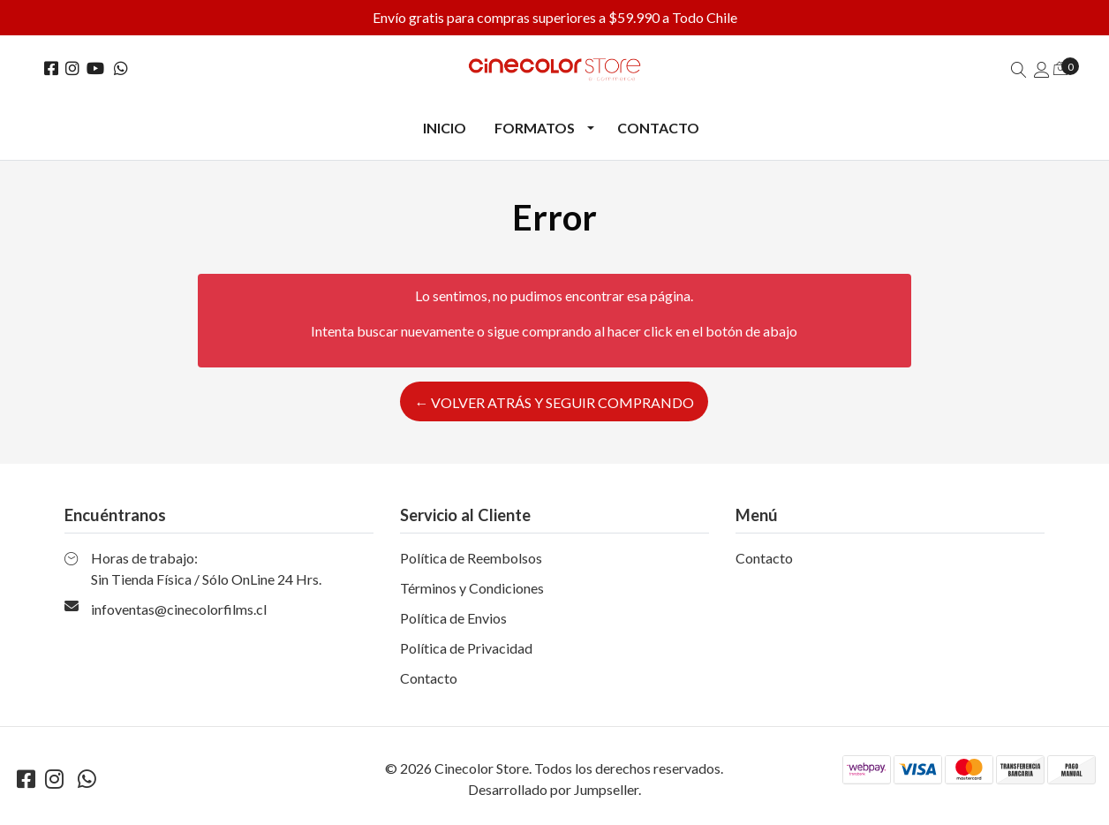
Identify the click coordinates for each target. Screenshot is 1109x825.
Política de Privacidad (466, 648)
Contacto (658, 127)
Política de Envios (453, 617)
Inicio (444, 127)
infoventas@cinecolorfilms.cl (179, 609)
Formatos (534, 127)
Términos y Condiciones (472, 587)
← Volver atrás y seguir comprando (554, 402)
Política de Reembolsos (471, 557)
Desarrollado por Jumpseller (553, 789)
